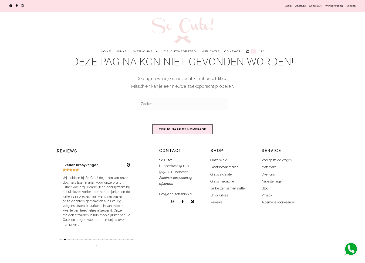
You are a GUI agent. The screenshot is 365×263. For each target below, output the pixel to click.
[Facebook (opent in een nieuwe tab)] (11, 6)
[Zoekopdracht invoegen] (182, 104)
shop (216, 150)
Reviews (67, 150)
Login (288, 5)
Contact (170, 150)
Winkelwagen (334, 5)
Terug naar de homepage (182, 129)
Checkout (315, 5)
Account (300, 5)
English (351, 5)
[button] (61, 199)
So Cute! (166, 160)
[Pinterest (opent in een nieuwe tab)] (17, 6)
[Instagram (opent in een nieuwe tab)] (22, 6)
